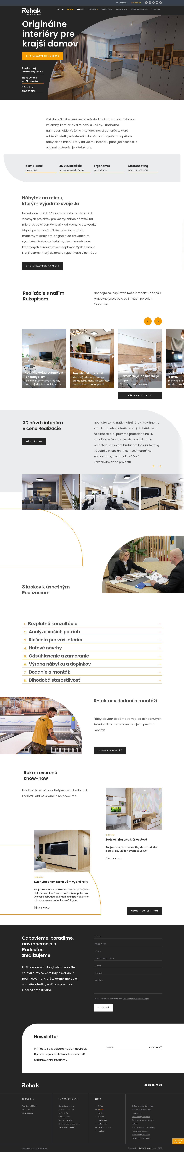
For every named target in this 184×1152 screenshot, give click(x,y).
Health (80, 9)
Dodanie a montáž (110, 750)
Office (60, 9)
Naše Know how (139, 9)
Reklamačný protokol (141, 1134)
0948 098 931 (136, 3)
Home (70, 9)
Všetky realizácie (140, 395)
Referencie (121, 9)
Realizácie (107, 9)
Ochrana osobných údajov (143, 1106)
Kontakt (156, 9)
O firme (93, 9)
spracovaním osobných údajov (136, 998)
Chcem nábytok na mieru (42, 56)
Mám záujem (34, 441)
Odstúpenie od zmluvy (141, 1138)
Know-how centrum (144, 910)
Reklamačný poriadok (141, 1116)
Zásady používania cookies (143, 1127)
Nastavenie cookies (140, 1131)
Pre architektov (121, 3)
